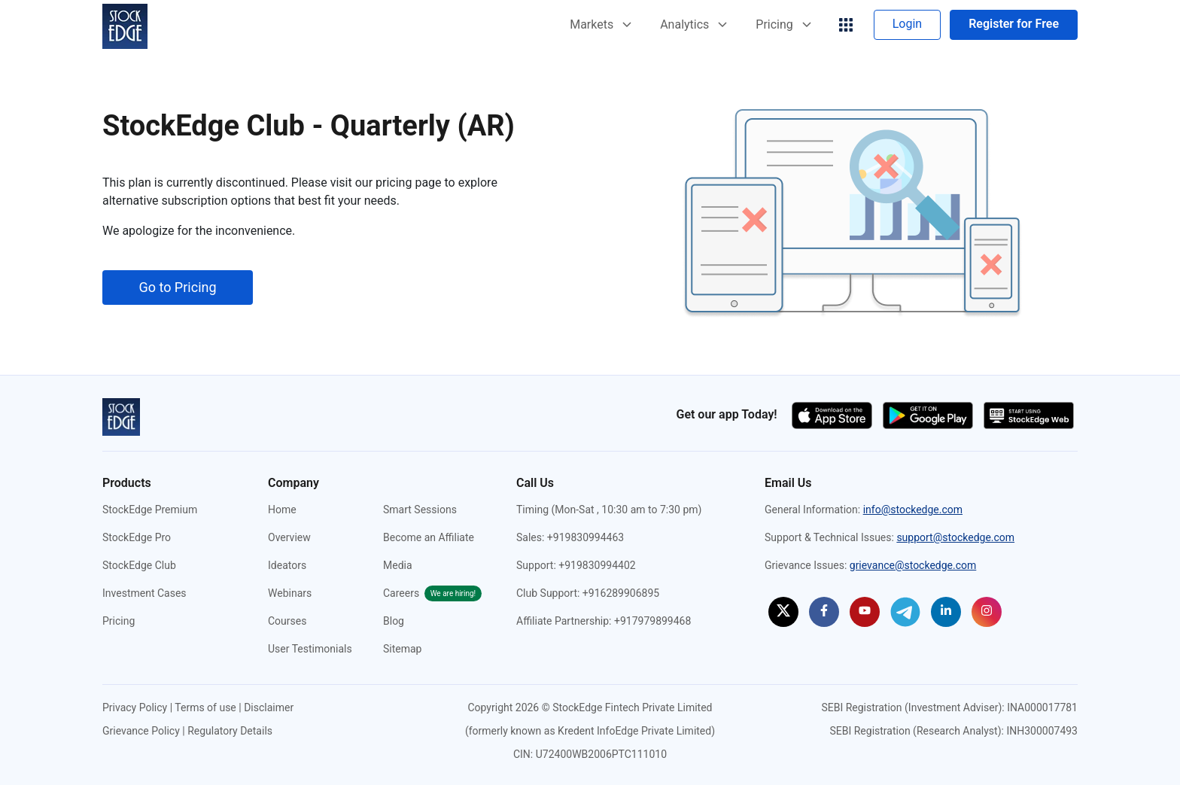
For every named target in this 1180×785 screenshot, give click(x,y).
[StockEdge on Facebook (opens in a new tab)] (824, 612)
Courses (287, 621)
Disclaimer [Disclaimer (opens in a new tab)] (268, 707)
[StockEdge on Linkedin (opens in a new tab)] (946, 612)
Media (397, 565)
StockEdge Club (139, 565)
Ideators (287, 565)
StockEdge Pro (136, 537)
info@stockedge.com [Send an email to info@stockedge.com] (913, 510)
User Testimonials (310, 649)
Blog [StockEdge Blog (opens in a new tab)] (393, 621)
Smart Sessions (420, 510)
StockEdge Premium (149, 510)
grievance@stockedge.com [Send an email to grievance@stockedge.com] (913, 565)
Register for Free (1014, 24)
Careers (432, 593)
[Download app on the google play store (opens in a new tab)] (929, 414)
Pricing (783, 24)
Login (907, 24)
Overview (289, 537)
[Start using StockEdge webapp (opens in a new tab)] (1029, 414)
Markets (600, 24)
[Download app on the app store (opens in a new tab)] (833, 414)
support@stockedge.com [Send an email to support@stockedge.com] (955, 537)
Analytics (693, 24)
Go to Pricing (177, 287)
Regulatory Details (229, 731)
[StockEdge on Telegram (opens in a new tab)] (905, 611)
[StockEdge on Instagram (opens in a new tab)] (987, 612)
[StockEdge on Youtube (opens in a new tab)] (865, 612)
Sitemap (402, 649)
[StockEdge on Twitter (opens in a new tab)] (783, 612)
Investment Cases (144, 593)
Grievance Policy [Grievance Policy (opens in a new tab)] (141, 731)
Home (282, 510)
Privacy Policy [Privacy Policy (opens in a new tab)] (134, 707)
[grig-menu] (846, 25)
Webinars (290, 593)
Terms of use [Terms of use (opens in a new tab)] (205, 707)
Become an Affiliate (428, 537)
